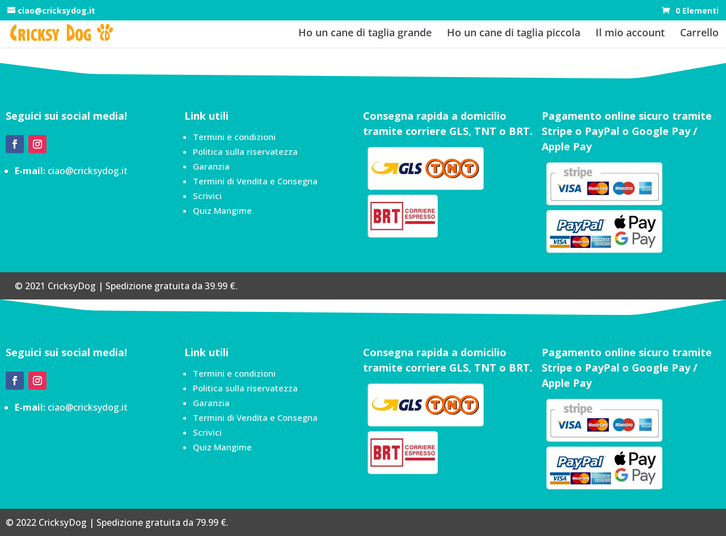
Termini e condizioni (234, 136)
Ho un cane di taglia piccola (513, 33)
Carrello (699, 33)
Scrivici (207, 195)
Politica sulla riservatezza (245, 151)
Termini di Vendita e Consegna (255, 181)
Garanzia (211, 166)
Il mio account (630, 33)
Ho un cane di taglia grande (365, 33)
